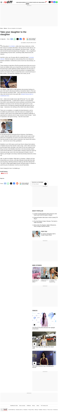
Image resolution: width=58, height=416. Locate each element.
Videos (37, 405)
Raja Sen (4, 39)
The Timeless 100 (44, 405)
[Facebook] (54, 2)
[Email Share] (11, 39)
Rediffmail (29, 405)
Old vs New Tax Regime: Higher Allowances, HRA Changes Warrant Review (45, 225)
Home (1, 28)
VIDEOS (34, 310)
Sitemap (36, 409)
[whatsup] (57, 2)
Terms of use (49, 409)
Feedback (41, 409)
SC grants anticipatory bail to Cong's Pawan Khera (48, 234)
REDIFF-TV (44, 2)
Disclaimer (25, 409)
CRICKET (31, 2)
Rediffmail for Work (14, 405)
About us (45, 409)
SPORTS (34, 2)
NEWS (20, 2)
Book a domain (22, 405)
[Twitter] (49, 2)
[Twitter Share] (17, 39)
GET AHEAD (39, 2)
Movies (5, 28)
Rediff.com (13, 409)
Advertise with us (19, 409)
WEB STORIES (37, 265)
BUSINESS (23, 2)
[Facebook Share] (20, 39)
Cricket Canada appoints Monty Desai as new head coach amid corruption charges (45, 214)
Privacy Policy (31, 409)
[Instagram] (52, 2)
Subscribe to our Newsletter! (37, 182)
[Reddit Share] (23, 39)
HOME (17, 2)
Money (33, 405)
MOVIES (27, 2)
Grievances (55, 409)
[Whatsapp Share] (14, 39)
